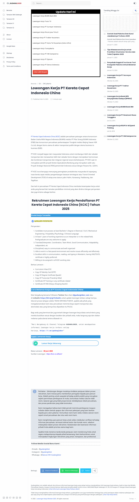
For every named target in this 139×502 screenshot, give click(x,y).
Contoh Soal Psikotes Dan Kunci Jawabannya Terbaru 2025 (120, 35)
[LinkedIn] (17, 498)
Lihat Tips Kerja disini (110, 494)
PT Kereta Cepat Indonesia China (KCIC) (45, 136)
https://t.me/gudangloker (51, 331)
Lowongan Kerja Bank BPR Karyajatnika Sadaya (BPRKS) (119, 97)
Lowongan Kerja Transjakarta (43, 48)
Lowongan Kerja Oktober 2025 (46, 499)
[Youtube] (13, 498)
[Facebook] (4, 498)
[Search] (61, 3)
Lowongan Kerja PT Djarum (42, 59)
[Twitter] (10, 498)
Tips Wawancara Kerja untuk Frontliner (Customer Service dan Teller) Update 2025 (121, 52)
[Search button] (34, 3)
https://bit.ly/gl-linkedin (50, 298)
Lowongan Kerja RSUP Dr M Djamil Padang (121, 126)
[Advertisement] (73, 120)
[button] (134, 3)
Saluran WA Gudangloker (51, 455)
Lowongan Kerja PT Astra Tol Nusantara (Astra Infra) (52, 43)
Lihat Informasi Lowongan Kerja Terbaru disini (64, 489)
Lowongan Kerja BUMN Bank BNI (45, 16)
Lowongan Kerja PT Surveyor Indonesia (47, 27)
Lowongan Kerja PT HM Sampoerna (45, 54)
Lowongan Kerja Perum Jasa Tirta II (45, 32)
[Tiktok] (20, 498)
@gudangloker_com (81, 295)
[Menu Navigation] (4, 3)
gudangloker (45, 449)
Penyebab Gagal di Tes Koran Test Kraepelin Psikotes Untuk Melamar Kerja (121, 64)
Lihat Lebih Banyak (40, 72)
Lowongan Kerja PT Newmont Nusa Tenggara (121, 116)
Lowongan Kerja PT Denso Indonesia (46, 65)
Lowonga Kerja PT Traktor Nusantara (46, 38)
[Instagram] (7, 498)
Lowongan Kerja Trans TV (42, 21)
